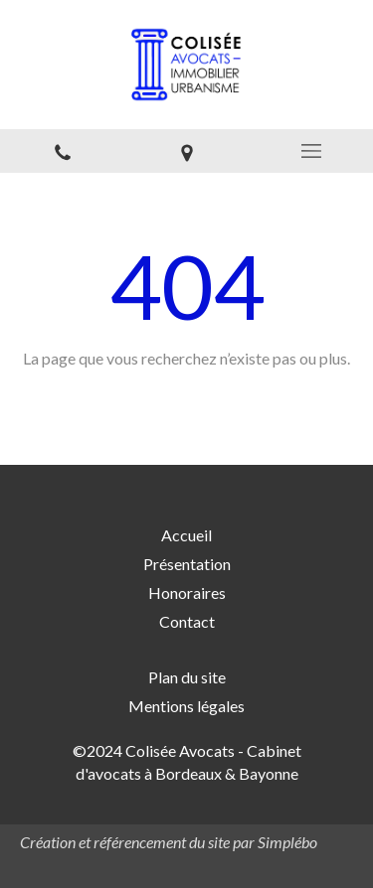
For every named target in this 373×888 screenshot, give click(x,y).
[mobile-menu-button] (311, 151)
